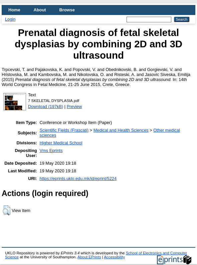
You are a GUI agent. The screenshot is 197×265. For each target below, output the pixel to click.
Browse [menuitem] (67, 9)
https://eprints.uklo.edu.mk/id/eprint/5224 (78, 178)
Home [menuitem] (14, 9)
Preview (74, 106)
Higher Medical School (61, 142)
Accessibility (114, 257)
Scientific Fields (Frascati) (64, 130)
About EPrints (89, 257)
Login (10, 19)
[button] (6, 210)
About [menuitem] (40, 9)
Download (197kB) (45, 106)
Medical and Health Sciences (121, 130)
